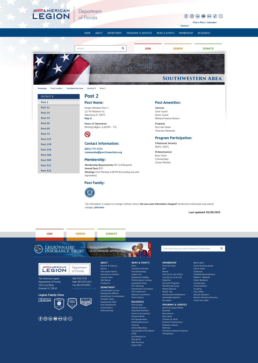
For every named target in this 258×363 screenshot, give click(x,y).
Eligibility (166, 280)
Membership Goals (170, 286)
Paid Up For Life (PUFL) (172, 274)
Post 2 (44, 102)
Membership (186, 33)
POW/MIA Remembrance (204, 274)
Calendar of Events (139, 268)
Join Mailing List (138, 336)
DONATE (208, 48)
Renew (165, 271)
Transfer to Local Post (172, 277)
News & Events (166, 33)
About (99, 33)
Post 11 (45, 107)
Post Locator (56, 88)
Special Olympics (201, 294)
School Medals (200, 286)
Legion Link (136, 274)
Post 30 (45, 123)
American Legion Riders (172, 307)
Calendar (211, 22)
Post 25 (45, 118)
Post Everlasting (138, 271)
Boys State (167, 316)
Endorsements (107, 310)
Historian (166, 327)
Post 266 (46, 154)
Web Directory (137, 342)
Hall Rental (106, 280)
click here (99, 207)
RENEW (178, 48)
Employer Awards (170, 325)
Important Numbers (140, 310)
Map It (88, 118)
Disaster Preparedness (172, 322)
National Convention (140, 294)
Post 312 (46, 165)
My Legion (166, 300)
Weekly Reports (169, 289)
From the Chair (169, 265)
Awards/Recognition (171, 297)
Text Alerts (136, 339)
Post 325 (46, 170)
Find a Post (199, 22)
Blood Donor (168, 313)
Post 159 (46, 144)
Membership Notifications (173, 294)
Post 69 (45, 128)
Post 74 (45, 133)
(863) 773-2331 (94, 148)
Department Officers (110, 293)
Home (87, 33)
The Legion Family (109, 271)
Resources (204, 33)
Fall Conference (138, 291)
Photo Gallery (137, 297)
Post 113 (46, 139)
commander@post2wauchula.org (103, 152)
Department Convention (142, 289)
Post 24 (45, 112)
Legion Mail (136, 345)
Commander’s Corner (110, 290)
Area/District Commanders (112, 296)
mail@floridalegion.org (84, 288)
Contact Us (105, 283)
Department (114, 33)
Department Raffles (140, 277)
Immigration (167, 333)
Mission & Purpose (109, 265)
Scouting (197, 289)
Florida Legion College (141, 280)
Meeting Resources (139, 322)
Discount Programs (171, 283)
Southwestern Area (75, 88)
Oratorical (198, 271)
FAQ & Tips (167, 291)
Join (164, 268)
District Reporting (139, 327)
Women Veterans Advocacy (206, 297)
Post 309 (46, 160)
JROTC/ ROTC (199, 263)
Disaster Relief (137, 316)
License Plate (107, 277)
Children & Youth (170, 319)
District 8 (91, 88)
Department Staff (108, 302)
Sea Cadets (199, 291)
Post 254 (46, 149)
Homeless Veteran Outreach (175, 330)
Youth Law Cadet (201, 300)
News (133, 265)
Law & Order (199, 268)
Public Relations (201, 280)
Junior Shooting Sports (203, 265)
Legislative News (139, 283)
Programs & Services (139, 33)
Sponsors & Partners (110, 274)
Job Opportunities (139, 319)
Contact (184, 25)
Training (135, 325)
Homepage (42, 88)
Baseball (166, 310)
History (104, 268)
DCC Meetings (137, 286)
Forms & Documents (140, 313)
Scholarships (199, 283)
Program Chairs (107, 299)
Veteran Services (138, 307)
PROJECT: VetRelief (202, 277)
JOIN (148, 48)
